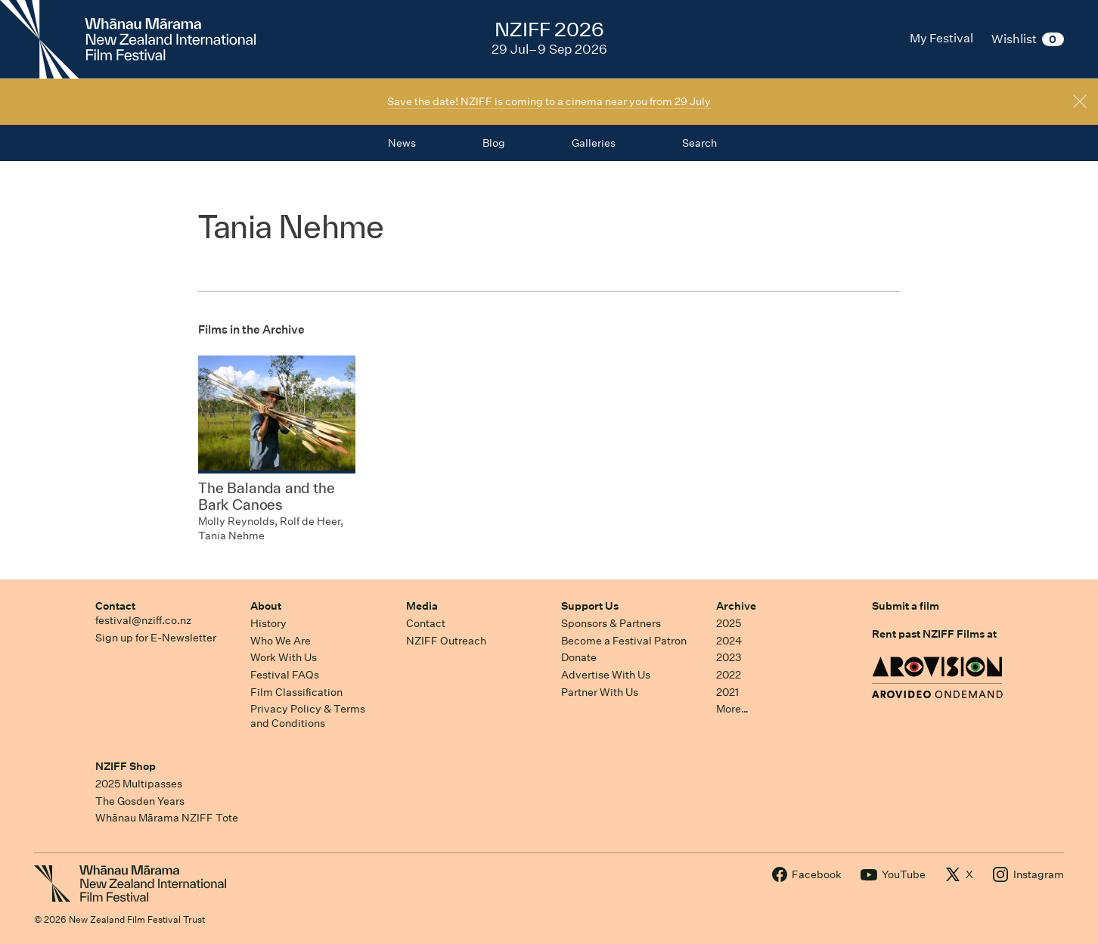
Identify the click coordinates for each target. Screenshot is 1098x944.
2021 (727, 692)
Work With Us (283, 657)
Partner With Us (599, 692)
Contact (115, 606)
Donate (579, 657)
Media (422, 606)
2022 (728, 675)
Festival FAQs (284, 675)
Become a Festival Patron (624, 640)
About (265, 606)
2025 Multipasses (138, 783)
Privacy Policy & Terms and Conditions (307, 716)
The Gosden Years (140, 801)
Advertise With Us (605, 675)
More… (732, 709)
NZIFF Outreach (446, 640)
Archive (736, 606)
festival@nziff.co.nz (143, 620)
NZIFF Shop (125, 766)
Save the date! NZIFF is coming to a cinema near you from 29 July (549, 101)
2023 (729, 657)
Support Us (590, 606)
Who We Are (280, 640)
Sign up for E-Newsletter (155, 637)
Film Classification (296, 692)
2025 (728, 623)
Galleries (594, 143)
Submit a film (905, 606)
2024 (729, 640)
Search (699, 143)
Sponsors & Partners (611, 623)
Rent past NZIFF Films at (934, 634)
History (268, 623)
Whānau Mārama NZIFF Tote (166, 817)
